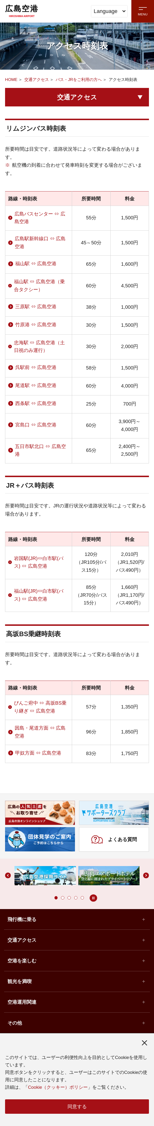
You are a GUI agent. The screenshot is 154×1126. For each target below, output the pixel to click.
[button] (56, 897)
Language (110, 11)
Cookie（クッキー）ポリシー (58, 1087)
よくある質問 (114, 839)
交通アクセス (36, 79)
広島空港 (21, 11)
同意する (77, 1106)
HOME (11, 79)
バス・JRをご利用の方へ (79, 79)
